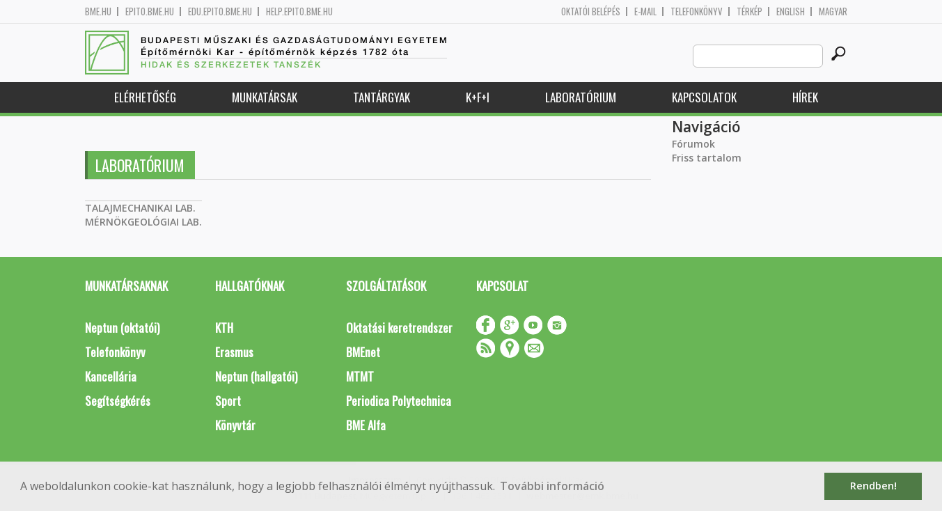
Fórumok (693, 143)
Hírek (805, 97)
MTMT (360, 376)
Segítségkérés (117, 400)
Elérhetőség (145, 97)
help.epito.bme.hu (299, 11)
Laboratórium (580, 97)
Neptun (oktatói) (122, 327)
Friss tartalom (706, 157)
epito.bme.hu (149, 11)
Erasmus (234, 352)
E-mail (645, 11)
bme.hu (98, 11)
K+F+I (477, 97)
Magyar (833, 11)
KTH (224, 327)
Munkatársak (264, 97)
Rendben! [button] (873, 485)
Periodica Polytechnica (398, 400)
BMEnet (363, 352)
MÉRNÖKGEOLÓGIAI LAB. (143, 221)
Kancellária (110, 376)
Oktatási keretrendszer (399, 327)
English (790, 11)
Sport (228, 400)
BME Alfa (366, 425)
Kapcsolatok (704, 97)
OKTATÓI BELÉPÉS (590, 11)
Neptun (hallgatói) (256, 376)
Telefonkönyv (696, 11)
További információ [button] (552, 486)
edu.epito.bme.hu (220, 11)
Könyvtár (235, 425)
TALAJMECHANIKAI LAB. (140, 207)
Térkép (749, 11)
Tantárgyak (381, 97)
